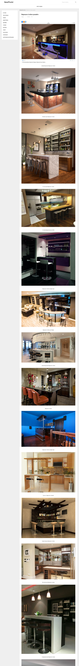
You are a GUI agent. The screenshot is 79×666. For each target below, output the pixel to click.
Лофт (4, 30)
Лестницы (5, 15)
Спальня (5, 34)
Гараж (4, 25)
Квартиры (5, 20)
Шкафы (5, 22)
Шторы (5, 27)
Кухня (4, 12)
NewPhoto (8, 2)
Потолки (5, 32)
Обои (4, 17)
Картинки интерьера (8, 37)
